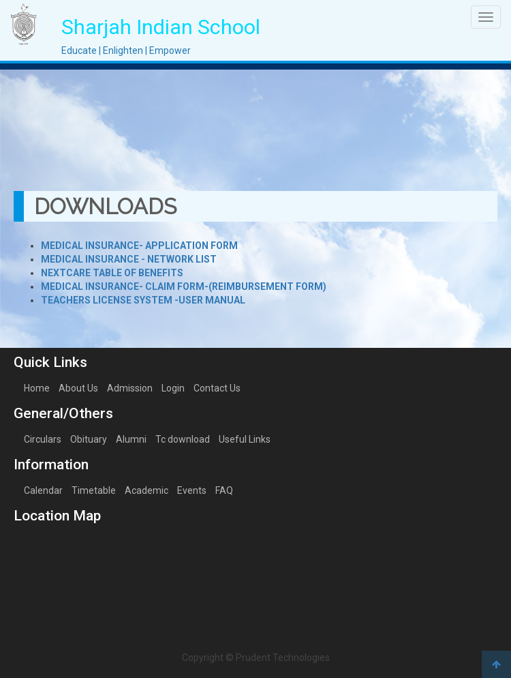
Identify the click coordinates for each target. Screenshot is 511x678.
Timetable (94, 490)
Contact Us (217, 388)
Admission (130, 388)
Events (191, 490)
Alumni (131, 439)
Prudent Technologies (283, 657)
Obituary (88, 439)
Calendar (43, 490)
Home (37, 388)
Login (173, 388)
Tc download (182, 439)
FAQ (224, 490)
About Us (78, 388)
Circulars (42, 439)
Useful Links (244, 439)
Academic (146, 490)
